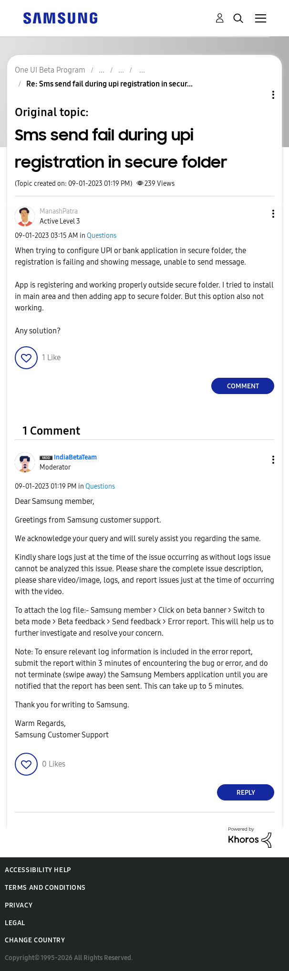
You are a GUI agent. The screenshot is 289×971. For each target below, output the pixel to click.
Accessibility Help (38, 870)
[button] (257, 213)
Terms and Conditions (45, 888)
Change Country (35, 940)
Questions (101, 236)
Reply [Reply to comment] (246, 793)
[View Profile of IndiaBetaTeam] (75, 457)
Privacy (18, 905)
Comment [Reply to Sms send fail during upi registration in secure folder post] (243, 386)
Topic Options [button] (257, 94)
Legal (15, 923)
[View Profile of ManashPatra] (59, 211)
